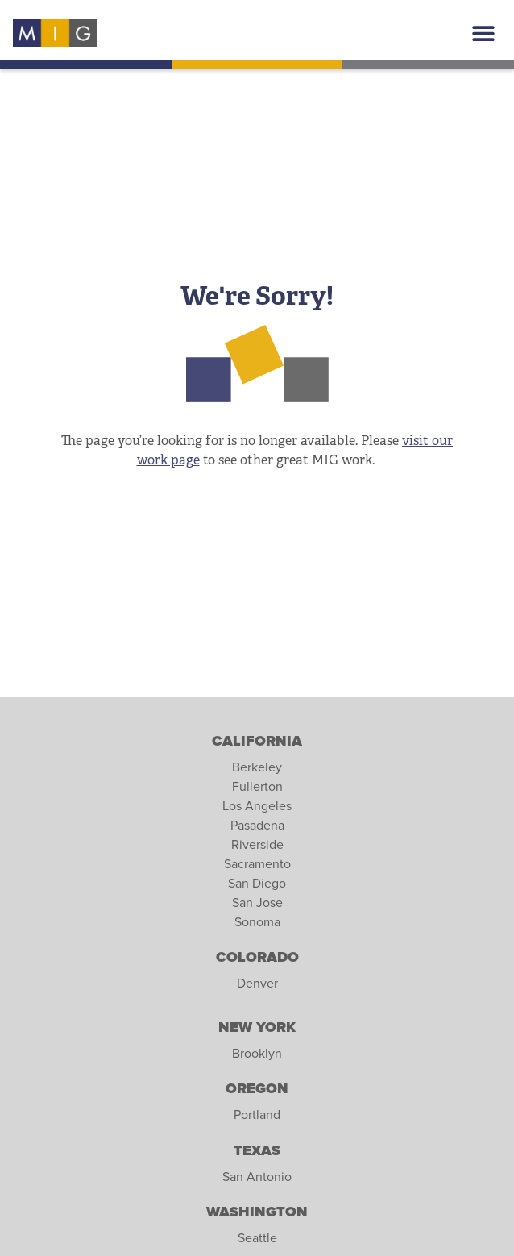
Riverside (257, 845)
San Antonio (257, 1177)
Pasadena (257, 825)
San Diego (257, 883)
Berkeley (257, 767)
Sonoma (257, 922)
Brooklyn (257, 1054)
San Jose (257, 903)
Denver (257, 983)
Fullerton (257, 787)
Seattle (257, 1238)
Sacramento (257, 864)
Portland (257, 1115)
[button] (483, 33)
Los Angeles (257, 806)
